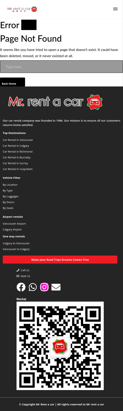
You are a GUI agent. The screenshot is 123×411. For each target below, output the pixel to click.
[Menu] (115, 9)
